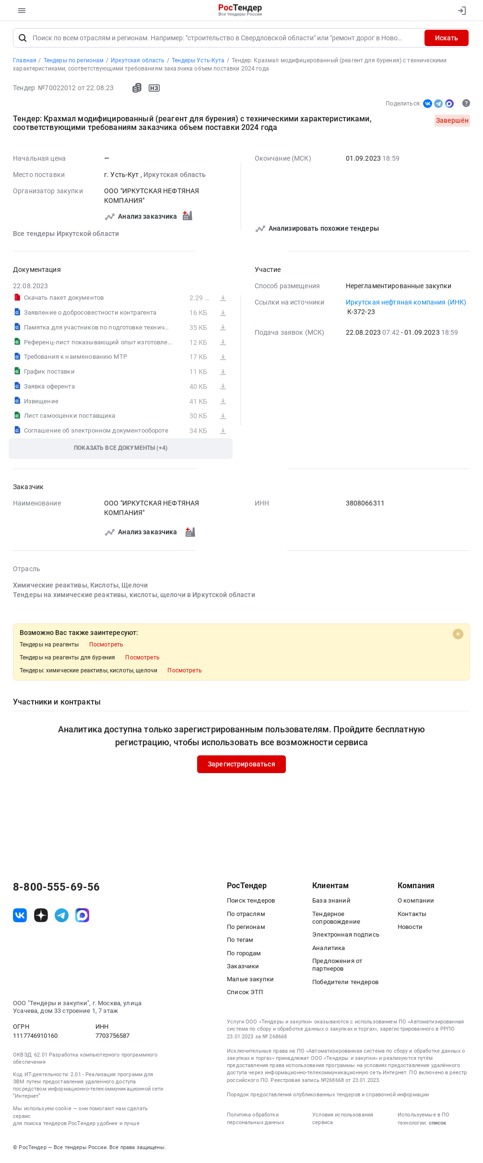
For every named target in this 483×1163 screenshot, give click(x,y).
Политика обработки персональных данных (255, 1120)
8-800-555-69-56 (56, 888)
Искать (446, 39)
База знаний (331, 901)
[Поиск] (22, 39)
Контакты (412, 915)
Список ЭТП (245, 993)
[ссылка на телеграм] (62, 917)
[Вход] (460, 10)
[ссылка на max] (82, 917)
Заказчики (243, 967)
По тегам (240, 941)
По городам (244, 954)
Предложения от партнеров (337, 966)
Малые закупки (250, 980)
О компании (416, 901)
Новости (410, 928)
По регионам (246, 928)
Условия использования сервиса (342, 1120)
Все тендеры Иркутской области (66, 235)
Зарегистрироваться (241, 765)
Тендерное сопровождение (336, 919)
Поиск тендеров (251, 901)
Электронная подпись (345, 936)
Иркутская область (174, 176)
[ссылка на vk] (20, 917)
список (437, 1124)
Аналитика (328, 949)
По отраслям (246, 915)
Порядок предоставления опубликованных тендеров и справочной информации (328, 1096)
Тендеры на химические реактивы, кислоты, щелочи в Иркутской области (134, 596)
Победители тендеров (345, 983)
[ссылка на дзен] (41, 917)
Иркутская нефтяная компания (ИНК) (406, 303)
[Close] (458, 636)
